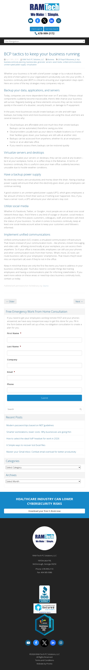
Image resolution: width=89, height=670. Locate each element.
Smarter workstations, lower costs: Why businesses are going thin (38, 431)
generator (41, 62)
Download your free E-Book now (44, 511)
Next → (79, 301)
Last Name (14, 346)
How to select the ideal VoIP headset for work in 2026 (32, 438)
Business (51, 59)
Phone (10, 384)
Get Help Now (52, 29)
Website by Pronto (44, 663)
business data (31, 62)
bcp (78, 59)
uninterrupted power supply (15, 64)
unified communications (72, 62)
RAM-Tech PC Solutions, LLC (33, 59)
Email (11, 372)
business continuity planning (15, 62)
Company (12, 359)
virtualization (32, 64)
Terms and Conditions (44, 660)
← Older (10, 301)
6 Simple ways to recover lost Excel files (25, 445)
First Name (14, 333)
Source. (46, 285)
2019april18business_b (67, 59)
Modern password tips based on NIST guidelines (30, 425)
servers (49, 62)
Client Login (36, 29)
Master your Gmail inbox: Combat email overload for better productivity (41, 451)
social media (57, 62)
